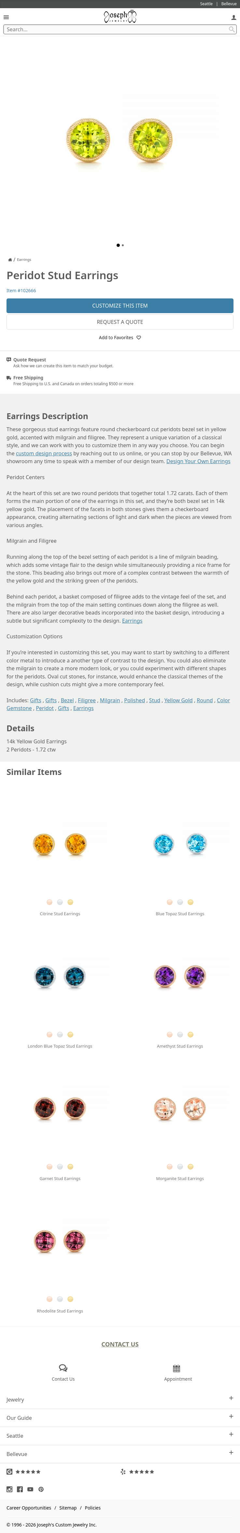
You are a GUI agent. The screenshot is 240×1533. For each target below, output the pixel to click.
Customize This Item (120, 305)
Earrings (132, 620)
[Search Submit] (232, 29)
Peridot (45, 708)
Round (205, 700)
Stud (154, 700)
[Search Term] (120, 29)
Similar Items (34, 772)
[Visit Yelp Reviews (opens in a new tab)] (177, 1472)
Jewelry (120, 1399)
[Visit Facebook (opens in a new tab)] (21, 1489)
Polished (134, 700)
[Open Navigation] (6, 17)
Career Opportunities (29, 1508)
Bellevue (120, 1454)
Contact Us (120, 1344)
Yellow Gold (178, 700)
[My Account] (234, 17)
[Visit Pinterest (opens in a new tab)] (42, 1489)
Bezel (67, 700)
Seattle (120, 1435)
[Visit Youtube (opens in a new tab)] (31, 1489)
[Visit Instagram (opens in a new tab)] (11, 1489)
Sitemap (68, 1508)
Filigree (87, 700)
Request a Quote (120, 322)
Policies (93, 1508)
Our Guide (120, 1417)
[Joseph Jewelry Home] (10, 260)
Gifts (35, 700)
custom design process (44, 453)
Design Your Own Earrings (198, 461)
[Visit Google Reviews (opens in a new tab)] (63, 1472)
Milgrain (110, 700)
